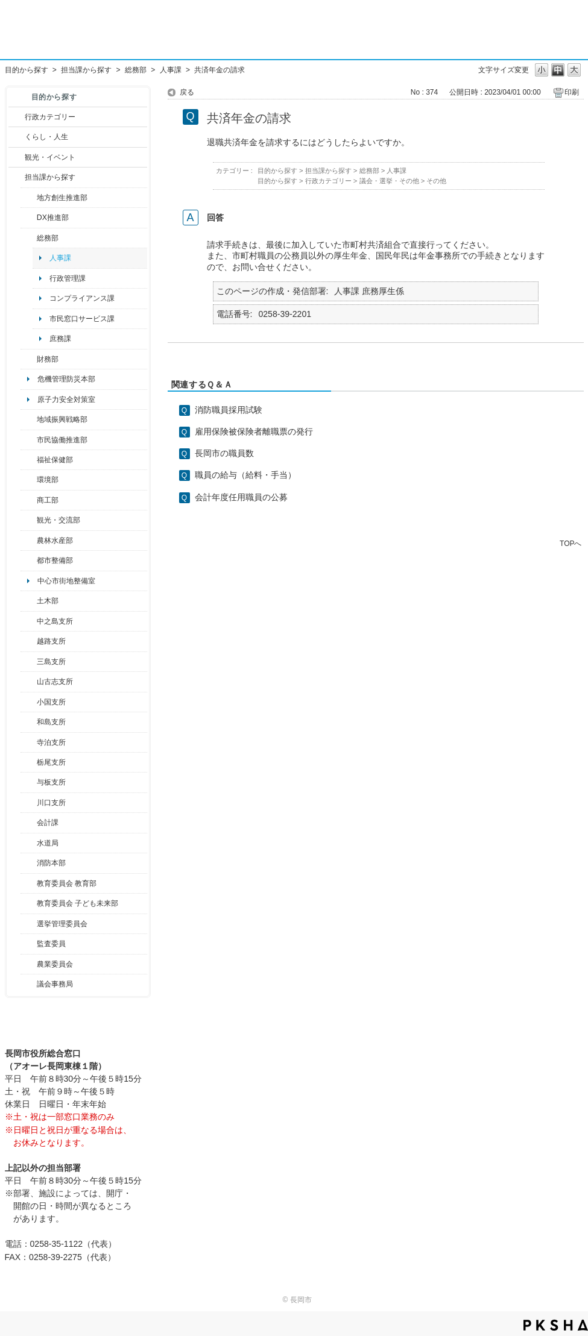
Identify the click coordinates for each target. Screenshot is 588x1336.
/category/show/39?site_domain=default (29, 883)
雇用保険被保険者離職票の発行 (254, 431)
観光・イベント (50, 157)
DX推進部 (53, 217)
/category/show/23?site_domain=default (29, 479)
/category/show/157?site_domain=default (29, 984)
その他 (436, 180)
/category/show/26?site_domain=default (29, 439)
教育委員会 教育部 (66, 883)
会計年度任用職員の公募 (241, 497)
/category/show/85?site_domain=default (29, 863)
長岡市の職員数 (224, 453)
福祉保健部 (55, 460)
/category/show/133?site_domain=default (29, 802)
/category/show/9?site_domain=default (16, 177)
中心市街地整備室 (66, 581)
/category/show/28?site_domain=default (29, 600)
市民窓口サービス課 (82, 319)
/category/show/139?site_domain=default (29, 722)
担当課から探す (86, 70)
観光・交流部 (58, 520)
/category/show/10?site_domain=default (29, 238)
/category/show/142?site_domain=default (29, 641)
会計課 (47, 822)
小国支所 (51, 702)
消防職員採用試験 (228, 410)
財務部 (47, 359)
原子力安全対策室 (66, 399)
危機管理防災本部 (66, 379)
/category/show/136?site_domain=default (29, 782)
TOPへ (570, 543)
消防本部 (51, 863)
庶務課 (60, 338)
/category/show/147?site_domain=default (29, 843)
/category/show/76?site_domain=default (29, 540)
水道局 (47, 843)
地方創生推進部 (62, 197)
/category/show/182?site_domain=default (29, 560)
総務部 (136, 70)
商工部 (47, 500)
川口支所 (51, 802)
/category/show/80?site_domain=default (29, 762)
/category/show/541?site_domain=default (29, 217)
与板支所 (51, 782)
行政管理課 (67, 278)
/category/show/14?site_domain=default (29, 459)
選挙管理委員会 (62, 924)
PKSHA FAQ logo (555, 1325)
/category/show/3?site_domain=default (16, 116)
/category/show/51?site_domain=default (29, 903)
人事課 (171, 70)
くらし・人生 (46, 137)
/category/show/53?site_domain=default (29, 661)
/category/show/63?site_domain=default (29, 742)
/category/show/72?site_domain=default (29, 359)
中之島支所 (55, 621)
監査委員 (51, 943)
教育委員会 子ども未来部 (77, 903)
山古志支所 (55, 681)
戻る (187, 92)
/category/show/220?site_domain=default (29, 943)
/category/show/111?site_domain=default (29, 923)
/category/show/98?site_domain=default (29, 681)
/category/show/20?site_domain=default (29, 520)
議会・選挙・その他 (389, 180)
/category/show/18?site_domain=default (16, 157)
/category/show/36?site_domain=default (29, 500)
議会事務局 (55, 984)
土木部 (47, 601)
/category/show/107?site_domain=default (29, 621)
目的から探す (26, 70)
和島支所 (51, 722)
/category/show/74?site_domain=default (29, 702)
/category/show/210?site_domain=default (29, 822)
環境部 (47, 479)
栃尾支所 (51, 762)
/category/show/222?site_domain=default (29, 964)
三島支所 (51, 661)
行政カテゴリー (50, 117)
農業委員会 (55, 964)
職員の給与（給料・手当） (245, 475)
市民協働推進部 (62, 440)
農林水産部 (55, 540)
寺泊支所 (51, 742)
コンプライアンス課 (82, 298)
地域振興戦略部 (62, 419)
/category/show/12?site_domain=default (16, 136)
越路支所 (51, 641)
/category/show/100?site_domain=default (29, 197)
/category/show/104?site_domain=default (29, 419)
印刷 (571, 92)
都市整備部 (55, 560)
